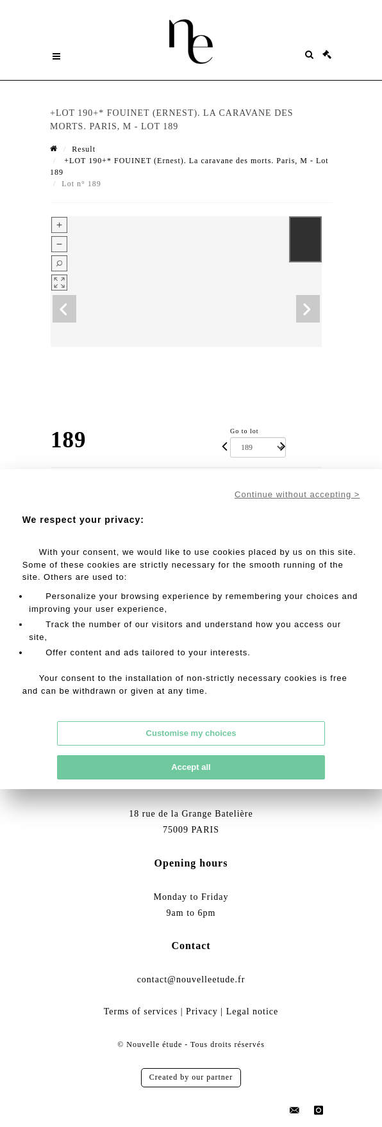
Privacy (202, 1011)
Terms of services (141, 1011)
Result (84, 149)
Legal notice (252, 1011)
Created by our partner (191, 1077)
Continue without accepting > (297, 494)
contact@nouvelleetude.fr (191, 979)
